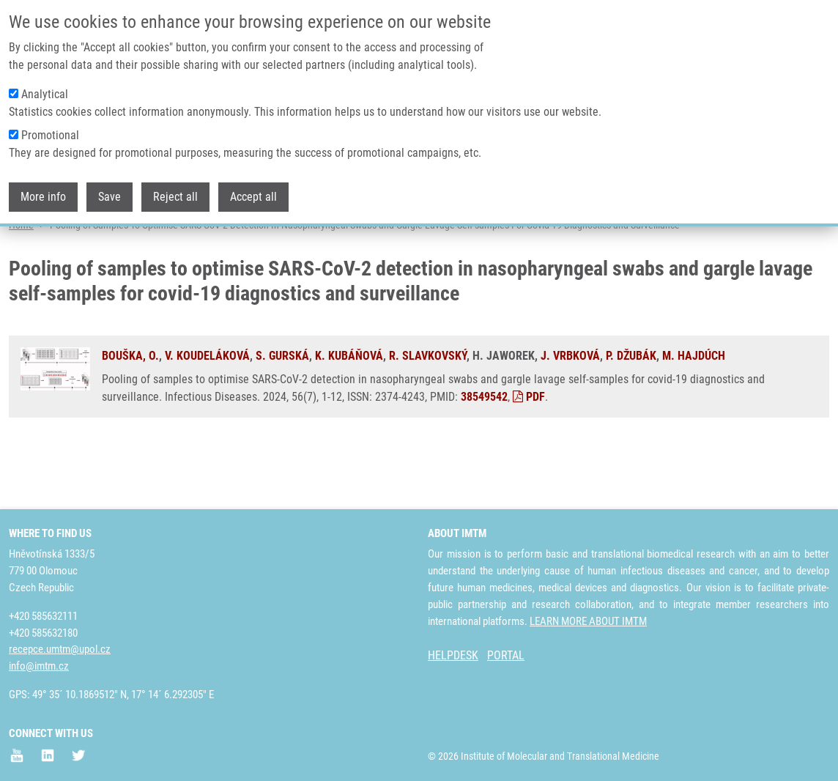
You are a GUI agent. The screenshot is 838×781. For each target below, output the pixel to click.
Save (109, 197)
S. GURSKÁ (282, 412)
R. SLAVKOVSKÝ (428, 412)
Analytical (44, 94)
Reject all (175, 197)
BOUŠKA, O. (130, 412)
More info (43, 197)
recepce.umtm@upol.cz (60, 649)
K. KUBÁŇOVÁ (349, 412)
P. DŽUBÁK (631, 412)
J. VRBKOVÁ (570, 412)
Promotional (50, 135)
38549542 (484, 453)
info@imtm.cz (39, 666)
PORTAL (505, 655)
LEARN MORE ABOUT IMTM (588, 621)
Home (21, 282)
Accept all (253, 197)
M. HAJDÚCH (693, 412)
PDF (529, 453)
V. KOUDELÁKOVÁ (207, 412)
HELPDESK (453, 655)
